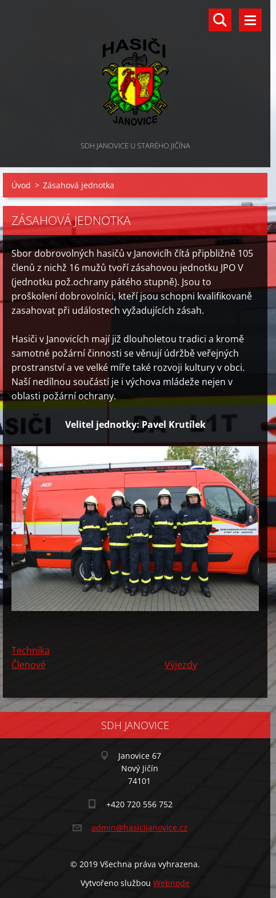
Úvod (21, 185)
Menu (250, 20)
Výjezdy (181, 664)
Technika (30, 650)
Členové (28, 664)
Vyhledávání (220, 20)
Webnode (171, 882)
